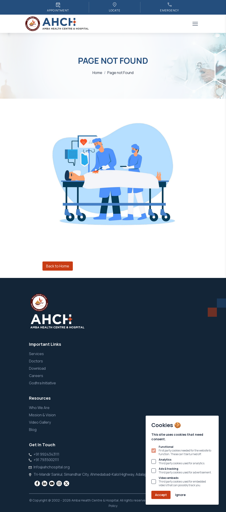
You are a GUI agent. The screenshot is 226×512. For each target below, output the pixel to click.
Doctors (36, 361)
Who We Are (39, 407)
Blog (33, 429)
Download (37, 368)
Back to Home (57, 266)
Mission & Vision (42, 414)
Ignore (180, 495)
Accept (161, 495)
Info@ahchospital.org (52, 467)
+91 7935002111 (46, 459)
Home (97, 72)
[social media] (37, 483)
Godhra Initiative (42, 382)
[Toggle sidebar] (195, 23)
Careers (36, 375)
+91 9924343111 (46, 454)
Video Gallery (40, 422)
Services (36, 353)
